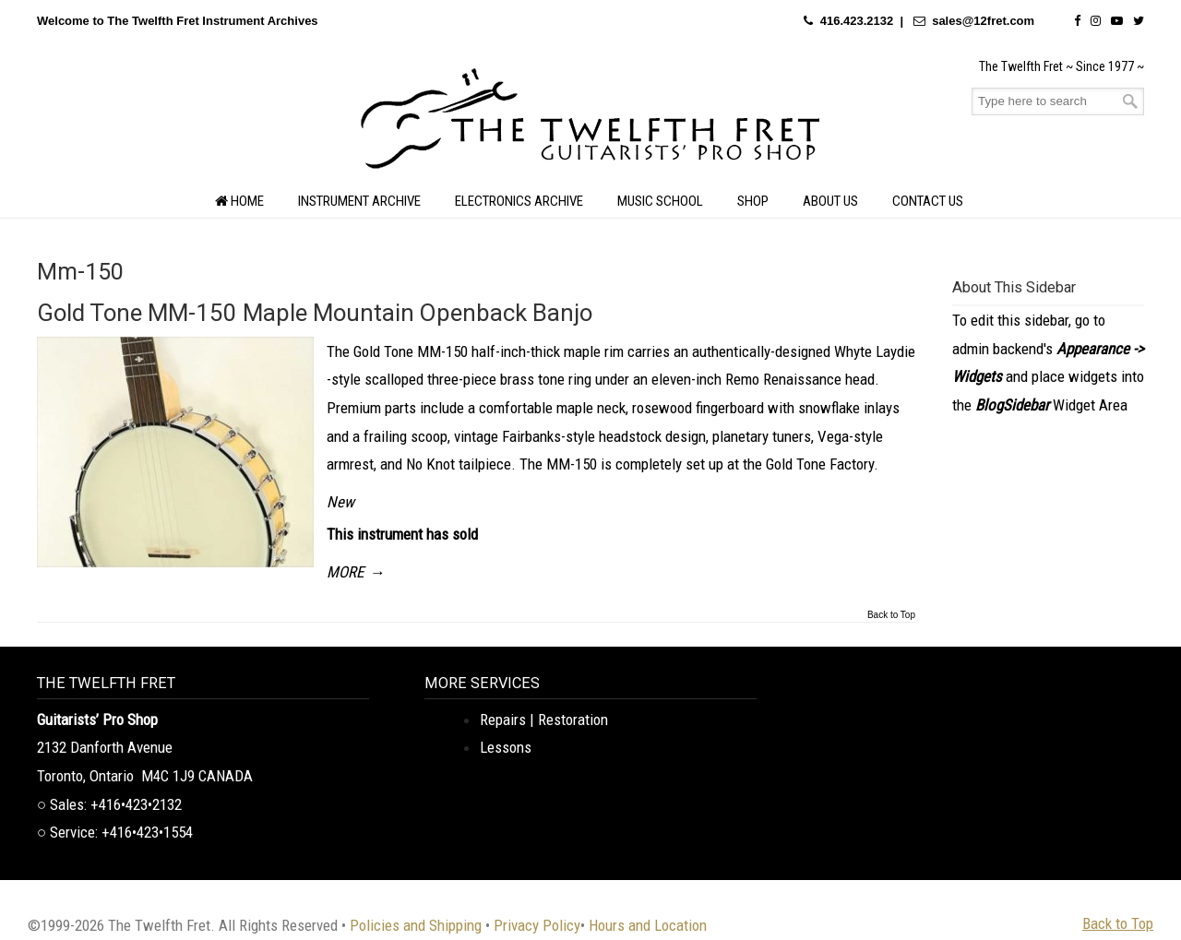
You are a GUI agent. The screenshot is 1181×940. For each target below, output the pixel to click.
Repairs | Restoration (544, 719)
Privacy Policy (537, 925)
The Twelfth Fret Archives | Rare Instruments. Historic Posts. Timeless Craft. (590, 123)
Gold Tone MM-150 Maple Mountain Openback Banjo (314, 313)
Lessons (505, 747)
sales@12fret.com (983, 21)
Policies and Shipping (416, 925)
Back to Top (891, 615)
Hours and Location (648, 925)
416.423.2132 (857, 21)
